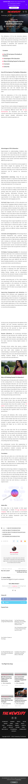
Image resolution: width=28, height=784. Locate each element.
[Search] (26, 11)
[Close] (26, 4)
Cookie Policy (18, 779)
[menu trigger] (2, 11)
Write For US (14, 7)
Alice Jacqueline (10, 402)
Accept (14, 782)
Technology (14, 395)
